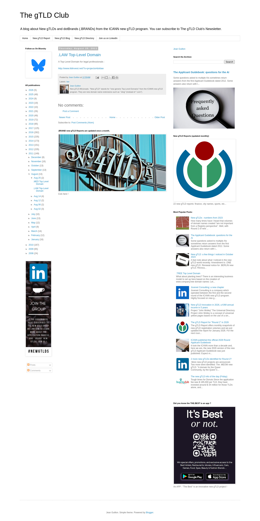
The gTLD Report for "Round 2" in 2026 (210, 322)
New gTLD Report (41, 38)
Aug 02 (37, 209)
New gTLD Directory (84, 38)
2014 (31, 141)
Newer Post (64, 117)
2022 (31, 107)
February (35, 235)
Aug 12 (37, 200)
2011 (31, 153)
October (35, 165)
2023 (31, 103)
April (33, 227)
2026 (31, 90)
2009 (31, 249)
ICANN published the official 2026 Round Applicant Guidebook (210, 341)
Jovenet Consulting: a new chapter (207, 287)
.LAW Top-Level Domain (79, 55)
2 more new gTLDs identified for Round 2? (211, 359)
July (33, 214)
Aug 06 (37, 204)
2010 (31, 245)
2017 (31, 128)
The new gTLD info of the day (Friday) (209, 376)
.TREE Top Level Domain (188, 273)
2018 (31, 124)
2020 (31, 115)
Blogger (149, 512)
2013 (31, 145)
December (36, 157)
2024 (31, 98)
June (33, 218)
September (36, 170)
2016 (31, 132)
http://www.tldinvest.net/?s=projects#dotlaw (81, 68)
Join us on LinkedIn (108, 38)
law (67, 82)
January (35, 239)
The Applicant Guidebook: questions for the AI (201, 72)
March (34, 231)
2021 (31, 111)
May (33, 222)
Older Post (160, 117)
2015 (31, 136)
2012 (31, 149)
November (36, 161)
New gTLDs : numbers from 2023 (207, 218)
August (35, 174)
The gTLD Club (44, 15)
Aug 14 (37, 196)
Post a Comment (71, 111)
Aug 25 (37, 178)
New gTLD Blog (62, 38)
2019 (31, 119)
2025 (31, 94)
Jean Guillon (179, 49)
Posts (31, 365)
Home (25, 38)
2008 (31, 253)
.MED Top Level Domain (41, 182)
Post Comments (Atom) (82, 122)
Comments (33, 370)
